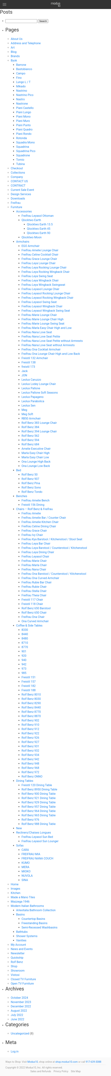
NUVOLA (27, 875)
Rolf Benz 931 (30, 746)
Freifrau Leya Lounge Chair (39, 263)
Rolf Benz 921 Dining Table (39, 798)
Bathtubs (22, 931)
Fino (19, 77)
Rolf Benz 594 (30, 440)
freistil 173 (28, 366)
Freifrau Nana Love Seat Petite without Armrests (52, 341)
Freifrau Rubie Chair (34, 586)
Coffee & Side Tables (29, 625)
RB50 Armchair (31, 418)
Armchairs (22, 241)
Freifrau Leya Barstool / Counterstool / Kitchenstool (54, 548)
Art (13, 47)
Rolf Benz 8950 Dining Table (39, 789)
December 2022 (21, 1006)
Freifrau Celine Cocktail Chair (40, 254)
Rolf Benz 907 (30, 479)
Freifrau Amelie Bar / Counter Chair (44, 517)
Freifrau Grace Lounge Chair (39, 259)
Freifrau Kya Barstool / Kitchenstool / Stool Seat (52, 539)
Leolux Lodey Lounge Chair (39, 384)
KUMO (26, 862)
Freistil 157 (29, 681)
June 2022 (17, 1019)
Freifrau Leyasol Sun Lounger (40, 841)
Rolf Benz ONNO (32, 776)
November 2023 (21, 1002)
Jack (25, 371)
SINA (25, 880)
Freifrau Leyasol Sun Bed (37, 837)
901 (24, 651)
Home (14, 884)
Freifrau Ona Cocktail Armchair (41, 349)
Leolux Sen (29, 405)
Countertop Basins (33, 919)
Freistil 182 (29, 686)
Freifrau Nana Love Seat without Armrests (48, 345)
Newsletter (18, 953)
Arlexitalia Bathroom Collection (36, 910)
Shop (14, 966)
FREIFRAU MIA (31, 854)
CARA (25, 850)
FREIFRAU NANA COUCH (37, 858)
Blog (13, 52)
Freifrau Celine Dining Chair (39, 526)
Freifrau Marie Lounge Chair (39, 315)
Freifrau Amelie (31, 513)
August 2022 (19, 1010)
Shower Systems (26, 936)
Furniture (16, 207)
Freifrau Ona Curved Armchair (40, 578)
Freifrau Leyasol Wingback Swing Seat (46, 310)
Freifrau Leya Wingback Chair (40, 280)
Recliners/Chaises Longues (33, 832)
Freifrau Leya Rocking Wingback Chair (46, 272)
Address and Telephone (26, 43)
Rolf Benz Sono (31, 487)
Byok (14, 60)
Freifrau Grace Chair (34, 530)
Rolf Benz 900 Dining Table (39, 793)
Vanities (21, 940)
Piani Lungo (23, 112)
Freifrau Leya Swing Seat (37, 276)
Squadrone (23, 155)
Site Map (76, 1071)
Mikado (21, 86)
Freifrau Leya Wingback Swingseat (43, 284)
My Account (18, 944)
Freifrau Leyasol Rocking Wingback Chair (47, 297)
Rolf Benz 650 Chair (34, 612)
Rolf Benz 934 (30, 755)
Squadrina (22, 146)
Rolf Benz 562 (30, 435)
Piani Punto (23, 125)
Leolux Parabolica (33, 401)
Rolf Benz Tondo (32, 492)
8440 (25, 634)
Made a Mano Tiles (23, 897)
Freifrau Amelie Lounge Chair (40, 250)
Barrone (21, 64)
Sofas (19, 845)
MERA (25, 867)
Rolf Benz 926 (30, 737)
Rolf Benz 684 (30, 444)
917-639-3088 (93, 1061)
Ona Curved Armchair (35, 621)
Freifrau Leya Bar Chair (36, 543)
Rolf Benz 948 (30, 763)
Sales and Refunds (40, 1071)
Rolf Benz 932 (30, 750)
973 (24, 668)
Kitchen (15, 893)
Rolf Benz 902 (30, 720)
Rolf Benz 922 (30, 733)
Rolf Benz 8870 (31, 716)
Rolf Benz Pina (31, 483)
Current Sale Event (22, 190)
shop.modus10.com (66, 1061)
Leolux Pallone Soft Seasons (40, 392)
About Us (16, 39)
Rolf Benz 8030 (31, 699)
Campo (20, 73)
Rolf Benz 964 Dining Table (39, 811)
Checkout (17, 168)
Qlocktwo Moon (32, 237)
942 (24, 664)
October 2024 (19, 997)
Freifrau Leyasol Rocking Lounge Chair (46, 293)
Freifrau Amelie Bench (35, 500)
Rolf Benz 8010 (31, 694)
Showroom (18, 970)
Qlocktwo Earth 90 (38, 233)
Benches (21, 496)
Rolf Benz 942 (30, 759)
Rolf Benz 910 (30, 724)
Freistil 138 (29, 362)
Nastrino (21, 90)
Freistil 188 (29, 690)
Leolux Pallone (31, 388)
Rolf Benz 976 (30, 819)
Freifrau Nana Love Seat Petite (41, 336)
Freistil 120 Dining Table (37, 785)
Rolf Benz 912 (30, 729)
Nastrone (22, 103)
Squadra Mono (25, 142)
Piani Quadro (24, 129)
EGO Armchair (30, 246)
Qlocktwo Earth (31, 220)
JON (24, 375)
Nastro (20, 99)
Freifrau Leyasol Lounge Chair (40, 289)
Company (17, 177)
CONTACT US (19, 181)
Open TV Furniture (22, 983)
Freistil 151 (29, 677)
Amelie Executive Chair (36, 448)
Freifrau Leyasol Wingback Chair (42, 306)
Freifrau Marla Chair (34, 565)
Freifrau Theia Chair (34, 595)
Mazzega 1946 (20, 901)
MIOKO (26, 871)
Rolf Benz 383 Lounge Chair (39, 423)
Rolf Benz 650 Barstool (36, 608)
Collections (18, 172)
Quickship (17, 957)
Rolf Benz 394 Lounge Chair (39, 431)
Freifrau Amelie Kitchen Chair (40, 522)
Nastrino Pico (24, 95)
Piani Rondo (23, 134)
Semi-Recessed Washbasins (39, 927)
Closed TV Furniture (23, 979)
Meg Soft (27, 414)
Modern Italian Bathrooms (27, 906)
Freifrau (15, 203)
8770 (25, 647)
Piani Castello (25, 108)
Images (15, 888)
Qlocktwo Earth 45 (38, 228)
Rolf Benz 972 (30, 772)
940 (24, 660)
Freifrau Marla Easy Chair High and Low (47, 328)
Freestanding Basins (35, 923)
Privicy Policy (61, 1071)
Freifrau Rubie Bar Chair (37, 582)
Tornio (20, 159)
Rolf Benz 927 (30, 742)
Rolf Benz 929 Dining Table (39, 802)
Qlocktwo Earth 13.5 (40, 224)
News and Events (22, 949)
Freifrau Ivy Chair (32, 535)
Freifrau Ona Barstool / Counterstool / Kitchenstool (54, 573)
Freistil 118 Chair (32, 604)
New (19, 828)
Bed (18, 470)
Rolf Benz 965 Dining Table (39, 815)
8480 (25, 638)
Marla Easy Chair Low (35, 457)
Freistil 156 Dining (33, 504)
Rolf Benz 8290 (31, 703)
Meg (24, 410)
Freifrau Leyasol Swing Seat (39, 302)
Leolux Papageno (33, 397)
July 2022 (17, 1015)
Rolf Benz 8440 (31, 707)
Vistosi (15, 975)
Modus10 (32, 1061)
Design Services (21, 194)
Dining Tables (24, 781)
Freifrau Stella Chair (34, 591)
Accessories (24, 211)
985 (24, 673)
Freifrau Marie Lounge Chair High (42, 319)
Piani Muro (23, 121)
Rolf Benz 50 (30, 474)
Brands (15, 56)
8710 (25, 642)
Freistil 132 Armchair (35, 358)
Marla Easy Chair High (36, 453)
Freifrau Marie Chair (34, 561)
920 (24, 655)
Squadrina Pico (25, 151)
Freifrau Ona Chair (33, 617)
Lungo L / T (23, 82)
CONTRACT (18, 185)
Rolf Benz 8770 (31, 711)
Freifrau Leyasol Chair (35, 556)
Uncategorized (20, 1033)
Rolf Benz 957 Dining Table (39, 806)
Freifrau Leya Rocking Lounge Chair (44, 267)
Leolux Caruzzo (31, 379)
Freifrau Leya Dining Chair (38, 552)
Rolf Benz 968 (30, 768)
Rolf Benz (17, 962)
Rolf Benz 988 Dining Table (39, 824)
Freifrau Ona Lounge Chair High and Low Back (51, 353)
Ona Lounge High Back (36, 461)
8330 (25, 630)
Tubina (20, 164)
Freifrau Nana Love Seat (37, 332)
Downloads (18, 198)
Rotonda (21, 138)
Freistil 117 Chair (32, 599)
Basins (20, 914)
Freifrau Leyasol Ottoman (38, 215)
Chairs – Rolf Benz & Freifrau (34, 509)
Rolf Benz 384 (30, 427)
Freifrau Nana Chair (34, 569)
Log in (14, 1051)
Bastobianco (24, 69)
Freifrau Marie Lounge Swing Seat (43, 323)
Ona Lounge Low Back (36, 466)
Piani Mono (23, 116)
